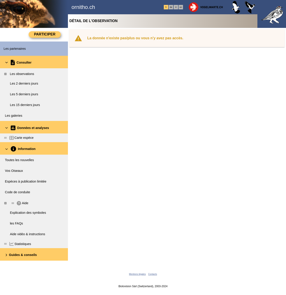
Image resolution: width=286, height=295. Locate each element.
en (181, 7)
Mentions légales (137, 274)
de (171, 7)
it (176, 7)
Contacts (152, 274)
